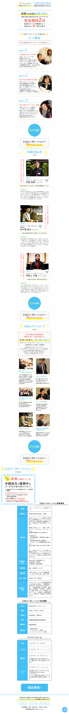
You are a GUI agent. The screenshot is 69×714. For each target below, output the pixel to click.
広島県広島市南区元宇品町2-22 (37, 620)
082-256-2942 (32, 624)
